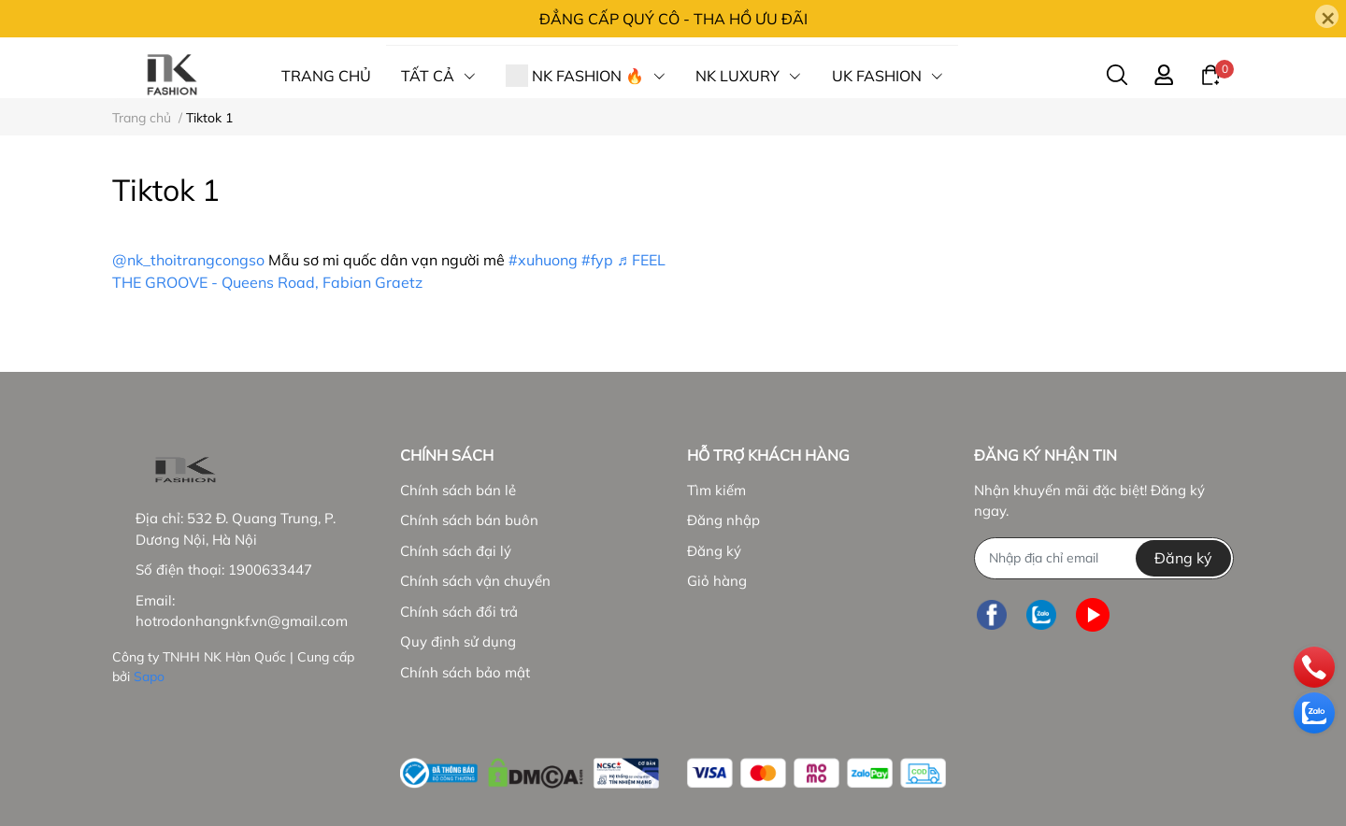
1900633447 (270, 569)
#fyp (597, 259)
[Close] (1327, 16)
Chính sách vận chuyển (475, 581)
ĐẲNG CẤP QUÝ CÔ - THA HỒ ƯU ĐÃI (673, 18)
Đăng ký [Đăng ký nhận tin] (1183, 557)
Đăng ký (714, 551)
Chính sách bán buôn (469, 520)
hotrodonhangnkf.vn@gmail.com (242, 621)
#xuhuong (543, 259)
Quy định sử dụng (458, 641)
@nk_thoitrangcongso (188, 259)
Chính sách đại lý (455, 551)
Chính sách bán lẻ (458, 490)
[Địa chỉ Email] (1103, 558)
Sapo (149, 676)
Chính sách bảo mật (465, 672)
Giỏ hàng (717, 581)
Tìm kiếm (716, 490)
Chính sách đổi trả (459, 611)
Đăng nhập (723, 520)
